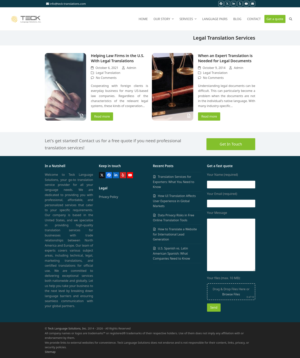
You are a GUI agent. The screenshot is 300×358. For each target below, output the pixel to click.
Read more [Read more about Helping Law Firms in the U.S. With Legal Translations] (102, 116)
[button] (292, 18)
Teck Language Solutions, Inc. (67, 328)
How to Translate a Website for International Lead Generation (175, 234)
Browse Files (231, 294)
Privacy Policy (108, 197)
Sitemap (50, 352)
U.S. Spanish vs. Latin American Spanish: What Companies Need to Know (171, 253)
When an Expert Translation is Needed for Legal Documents (225, 58)
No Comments (106, 78)
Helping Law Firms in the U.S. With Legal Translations (117, 58)
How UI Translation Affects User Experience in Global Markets (174, 201)
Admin (131, 68)
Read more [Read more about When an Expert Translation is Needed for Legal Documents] (209, 116)
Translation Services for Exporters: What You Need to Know (173, 182)
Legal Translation (108, 73)
